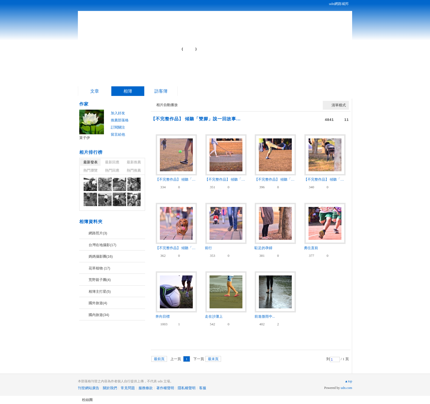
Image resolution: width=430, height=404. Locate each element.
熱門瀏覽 (90, 170)
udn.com (346, 388)
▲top (348, 381)
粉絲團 (87, 400)
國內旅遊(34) (99, 315)
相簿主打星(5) (100, 291)
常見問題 (128, 388)
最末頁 (213, 359)
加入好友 (118, 113)
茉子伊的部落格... (136, 46)
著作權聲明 (165, 388)
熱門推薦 (134, 170)
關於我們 (110, 388)
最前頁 (159, 359)
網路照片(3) (98, 233)
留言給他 (118, 134)
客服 (202, 388)
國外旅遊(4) (98, 303)
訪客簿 (161, 91)
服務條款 (145, 388)
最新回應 (112, 162)
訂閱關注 (118, 127)
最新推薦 (134, 162)
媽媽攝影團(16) (101, 256)
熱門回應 (112, 170)
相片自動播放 (167, 105)
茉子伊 (84, 138)
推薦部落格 (120, 120)
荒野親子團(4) (100, 280)
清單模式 (339, 105)
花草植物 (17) (99, 268)
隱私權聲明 (187, 388)
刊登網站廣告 (88, 388)
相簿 (127, 91)
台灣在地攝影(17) (102, 245)
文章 (94, 91)
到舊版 (189, 49)
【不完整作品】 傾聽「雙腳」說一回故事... (196, 118)
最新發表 (90, 162)
